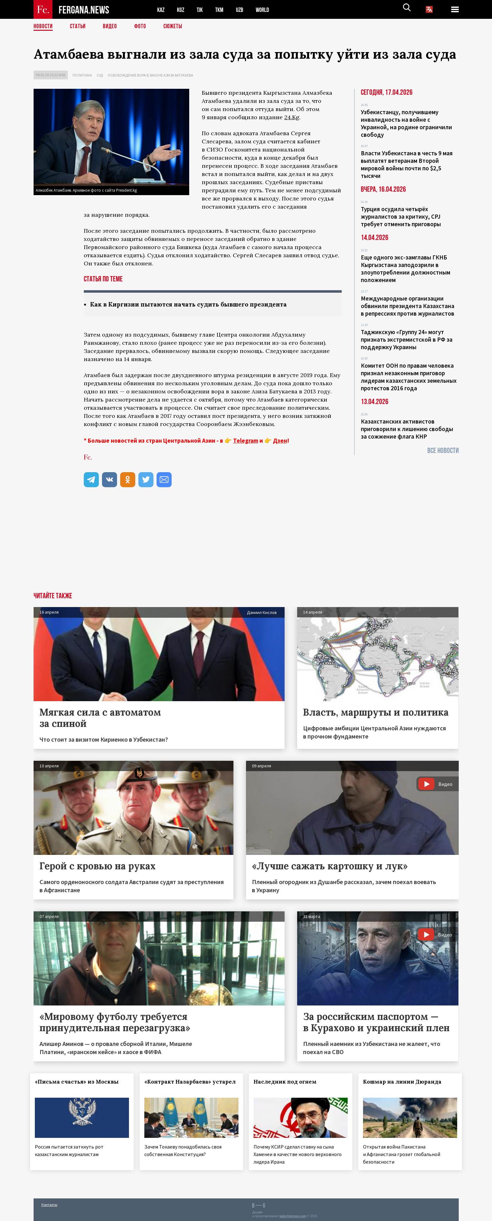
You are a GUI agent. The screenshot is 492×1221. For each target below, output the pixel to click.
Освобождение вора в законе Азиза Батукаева (150, 75)
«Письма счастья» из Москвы (80, 1082)
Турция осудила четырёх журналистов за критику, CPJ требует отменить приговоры (401, 216)
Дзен (280, 441)
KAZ (161, 9)
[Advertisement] (246, 545)
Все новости (443, 450)
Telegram (245, 441)
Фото (143, 27)
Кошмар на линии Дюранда (405, 1082)
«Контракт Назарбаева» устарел (180, 1086)
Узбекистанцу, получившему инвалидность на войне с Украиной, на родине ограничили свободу (406, 123)
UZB (244, 9)
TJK (202, 9)
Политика (82, 75)
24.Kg (291, 117)
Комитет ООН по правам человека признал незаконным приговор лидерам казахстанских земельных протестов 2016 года (409, 377)
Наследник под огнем (288, 1082)
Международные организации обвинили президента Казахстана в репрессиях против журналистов (407, 306)
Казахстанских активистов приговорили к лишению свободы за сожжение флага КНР (407, 429)
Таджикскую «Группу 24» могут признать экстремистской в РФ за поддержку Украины (406, 339)
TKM (222, 9)
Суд (100, 75)
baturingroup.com (292, 1214)
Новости (44, 27)
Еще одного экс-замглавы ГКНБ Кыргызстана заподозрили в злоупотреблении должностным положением (405, 268)
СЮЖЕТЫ (176, 27)
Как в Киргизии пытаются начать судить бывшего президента (193, 304)
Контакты (49, 1202)
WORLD (267, 9)
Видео (112, 27)
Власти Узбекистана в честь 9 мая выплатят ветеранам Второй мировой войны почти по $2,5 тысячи (407, 164)
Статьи (79, 27)
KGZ (182, 9)
